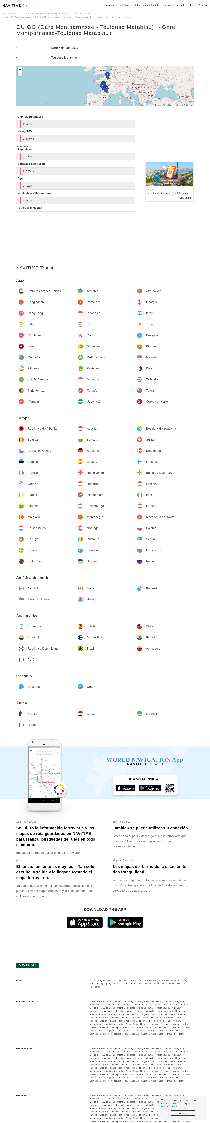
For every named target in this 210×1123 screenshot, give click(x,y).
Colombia (139, 1031)
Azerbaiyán (130, 1001)
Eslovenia (103, 1027)
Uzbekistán (150, 1011)
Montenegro (95, 1024)
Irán (118, 1004)
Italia (134, 1021)
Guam (144, 1034)
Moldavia (177, 1021)
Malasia (121, 1008)
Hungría (93, 1021)
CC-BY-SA (188, 105)
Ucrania (139, 1027)
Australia (134, 1034)
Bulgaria (145, 1014)
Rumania (175, 1024)
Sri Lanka (174, 1004)
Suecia (93, 1027)
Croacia (103, 1021)
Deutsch (128, 984)
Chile (129, 1031)
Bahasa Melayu (152, 980)
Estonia (106, 1018)
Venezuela (116, 1034)
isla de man (124, 1021)
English (101, 980)
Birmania (185, 1004)
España (115, 1018)
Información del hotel (146, 5)
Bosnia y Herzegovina (118, 1014)
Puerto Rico (151, 1031)
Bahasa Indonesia (170, 980)
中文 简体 (123, 980)
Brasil (106, 1034)
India (111, 1004)
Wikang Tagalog (103, 984)
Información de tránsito (118, 5)
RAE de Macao (108, 1008)
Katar (150, 1008)
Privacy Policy (169, 1106)
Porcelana (156, 1001)
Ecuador (164, 1031)
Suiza (154, 1014)
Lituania (143, 1021)
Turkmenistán (107, 1011)
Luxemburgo (155, 1021)
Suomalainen (160, 984)
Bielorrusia (128, 1027)
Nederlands (95, 987)
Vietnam (138, 1011)
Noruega (144, 1024)
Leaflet (152, 105)
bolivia (122, 1031)
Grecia (180, 1018)
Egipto (162, 1034)
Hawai (102, 1031)
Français (117, 984)
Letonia (166, 1021)
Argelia (152, 1034)
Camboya (135, 1004)
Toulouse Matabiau (64, 57)
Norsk (171, 984)
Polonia (154, 1024)
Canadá (157, 1027)
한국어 (133, 980)
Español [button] (203, 5)
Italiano (148, 984)
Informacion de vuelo (174, 5)
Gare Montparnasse (64, 47)
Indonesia (94, 1004)
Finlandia (126, 1018)
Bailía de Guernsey (166, 1018)
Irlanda (113, 1021)
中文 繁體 (112, 980)
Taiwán (129, 1011)
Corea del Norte (165, 1011)
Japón (125, 1004)
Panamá (177, 1027)
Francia (136, 1018)
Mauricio (171, 1034)
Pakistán (142, 1008)
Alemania (182, 1014)
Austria (102, 1014)
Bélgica (134, 1014)
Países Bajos (131, 1024)
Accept (183, 1113)
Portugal (165, 1024)
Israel (104, 1004)
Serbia (185, 1024)
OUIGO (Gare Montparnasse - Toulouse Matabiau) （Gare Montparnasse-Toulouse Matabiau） (95, 30)
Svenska (181, 984)
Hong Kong (179, 1001)
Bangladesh (143, 1001)
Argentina (111, 1031)
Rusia (148, 1027)
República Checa (167, 1014)
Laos (165, 1004)
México (167, 1027)
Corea (145, 1004)
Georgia (167, 1001)
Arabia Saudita (163, 1008)
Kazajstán (155, 1004)
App (192, 5)
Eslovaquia (115, 1027)
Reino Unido (148, 1018)
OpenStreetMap (165, 105)
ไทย (141, 980)
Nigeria (181, 1034)
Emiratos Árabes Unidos (101, 1001)
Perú (126, 1034)
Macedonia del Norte (113, 1024)
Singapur (176, 1008)
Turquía (119, 1011)
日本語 (93, 980)
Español (138, 984)
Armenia (119, 1001)
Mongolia (94, 1008)
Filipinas (131, 1008)
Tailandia (94, 1011)
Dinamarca (95, 1018)
